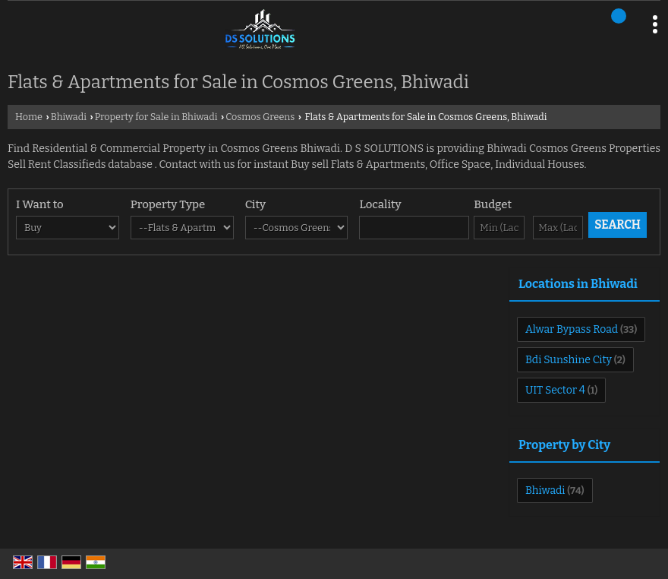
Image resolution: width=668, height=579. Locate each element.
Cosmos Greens (260, 116)
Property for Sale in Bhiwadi (156, 116)
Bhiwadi (69, 116)
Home (29, 116)
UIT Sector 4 (555, 390)
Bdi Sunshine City (568, 359)
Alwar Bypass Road (571, 329)
